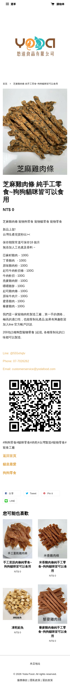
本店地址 (35, 663)
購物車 (57, 4)
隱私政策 (35, 680)
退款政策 (47, 680)
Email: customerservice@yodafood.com (29, 369)
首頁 (5, 83)
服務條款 (22, 680)
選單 (11, 4)
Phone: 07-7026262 (16, 361)
